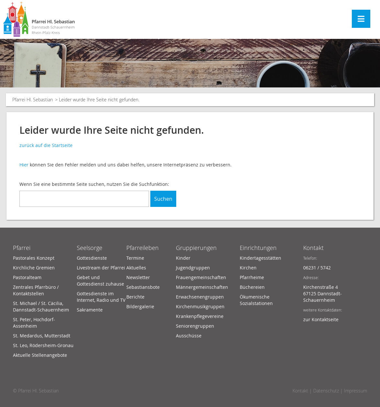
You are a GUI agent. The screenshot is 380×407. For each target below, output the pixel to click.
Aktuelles (136, 268)
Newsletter (138, 277)
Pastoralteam (27, 277)
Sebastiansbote (143, 287)
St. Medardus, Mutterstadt (41, 336)
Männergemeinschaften (202, 287)
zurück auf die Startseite (46, 145)
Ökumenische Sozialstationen (256, 300)
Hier (24, 165)
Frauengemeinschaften (201, 277)
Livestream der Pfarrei (101, 268)
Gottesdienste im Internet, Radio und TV (101, 296)
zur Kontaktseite (321, 319)
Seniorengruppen (195, 326)
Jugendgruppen (193, 268)
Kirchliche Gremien (34, 268)
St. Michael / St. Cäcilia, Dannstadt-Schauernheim (41, 306)
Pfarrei (21, 248)
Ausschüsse (189, 336)
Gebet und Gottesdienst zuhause (100, 280)
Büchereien (252, 287)
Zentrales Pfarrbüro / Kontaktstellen (36, 290)
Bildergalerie (140, 306)
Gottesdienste (92, 258)
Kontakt (313, 248)
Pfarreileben (142, 248)
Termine (135, 258)
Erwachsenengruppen (200, 297)
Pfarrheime (252, 277)
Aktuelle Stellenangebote (40, 355)
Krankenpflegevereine (200, 316)
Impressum (355, 391)
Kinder (183, 258)
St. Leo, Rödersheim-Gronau (43, 345)
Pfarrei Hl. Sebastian (32, 99)
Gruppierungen (196, 248)
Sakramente (90, 310)
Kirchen (248, 268)
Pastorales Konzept (33, 258)
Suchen (163, 198)
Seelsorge (89, 248)
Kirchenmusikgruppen (200, 306)
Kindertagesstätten (260, 258)
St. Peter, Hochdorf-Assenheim (34, 322)
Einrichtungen (258, 248)
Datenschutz (326, 391)
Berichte (135, 297)
